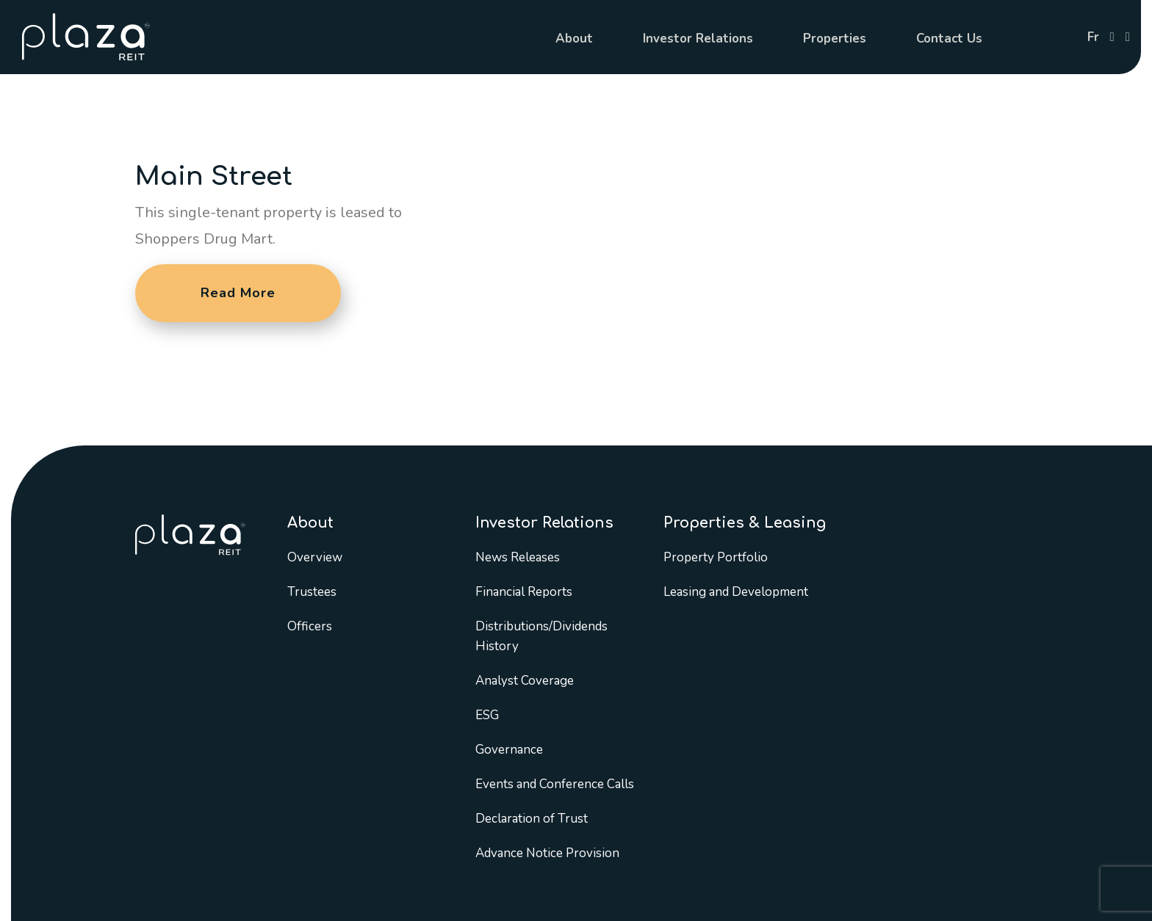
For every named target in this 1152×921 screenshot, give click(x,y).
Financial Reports (523, 591)
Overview (314, 557)
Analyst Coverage (524, 680)
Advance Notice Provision (547, 853)
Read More (238, 293)
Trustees (311, 591)
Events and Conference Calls (554, 784)
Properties (834, 38)
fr (1093, 37)
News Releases (517, 557)
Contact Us (949, 38)
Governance (509, 749)
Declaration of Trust (531, 818)
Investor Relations (698, 38)
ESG (487, 715)
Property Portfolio (715, 557)
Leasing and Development (735, 591)
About (574, 38)
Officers (309, 626)
